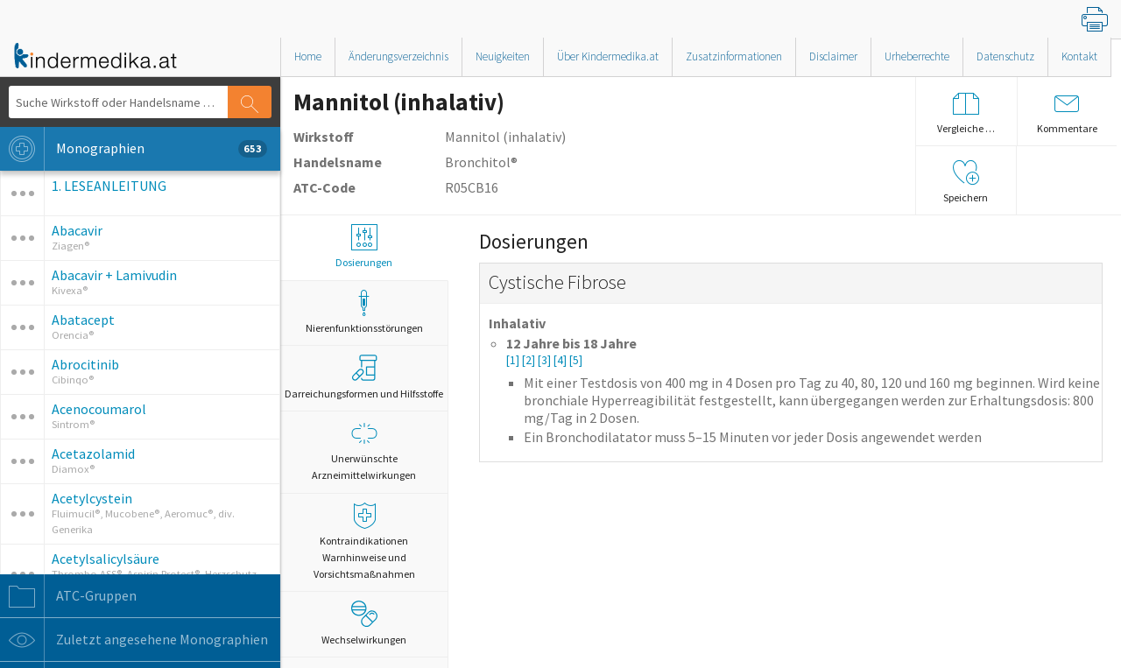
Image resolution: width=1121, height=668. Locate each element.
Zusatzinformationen (734, 56)
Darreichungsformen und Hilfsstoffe (364, 377)
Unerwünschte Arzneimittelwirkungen (364, 451)
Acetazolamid (93, 453)
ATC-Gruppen (68, 596)
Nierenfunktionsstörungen (364, 312)
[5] (575, 360)
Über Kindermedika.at (608, 56)
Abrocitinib (85, 364)
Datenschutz (1005, 56)
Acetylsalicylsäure (105, 558)
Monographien (133, 149)
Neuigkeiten (503, 56)
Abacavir (77, 230)
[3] (545, 360)
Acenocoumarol (99, 409)
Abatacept (83, 319)
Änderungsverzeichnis (398, 56)
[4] (561, 360)
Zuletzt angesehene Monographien (134, 640)
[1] (514, 360)
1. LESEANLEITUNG (109, 185)
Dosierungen (364, 246)
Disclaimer (833, 56)
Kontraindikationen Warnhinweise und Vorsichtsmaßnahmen (364, 541)
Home (307, 56)
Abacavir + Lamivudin (114, 275)
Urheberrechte (917, 56)
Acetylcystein (92, 498)
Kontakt (1079, 56)
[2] (530, 360)
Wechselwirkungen (363, 623)
